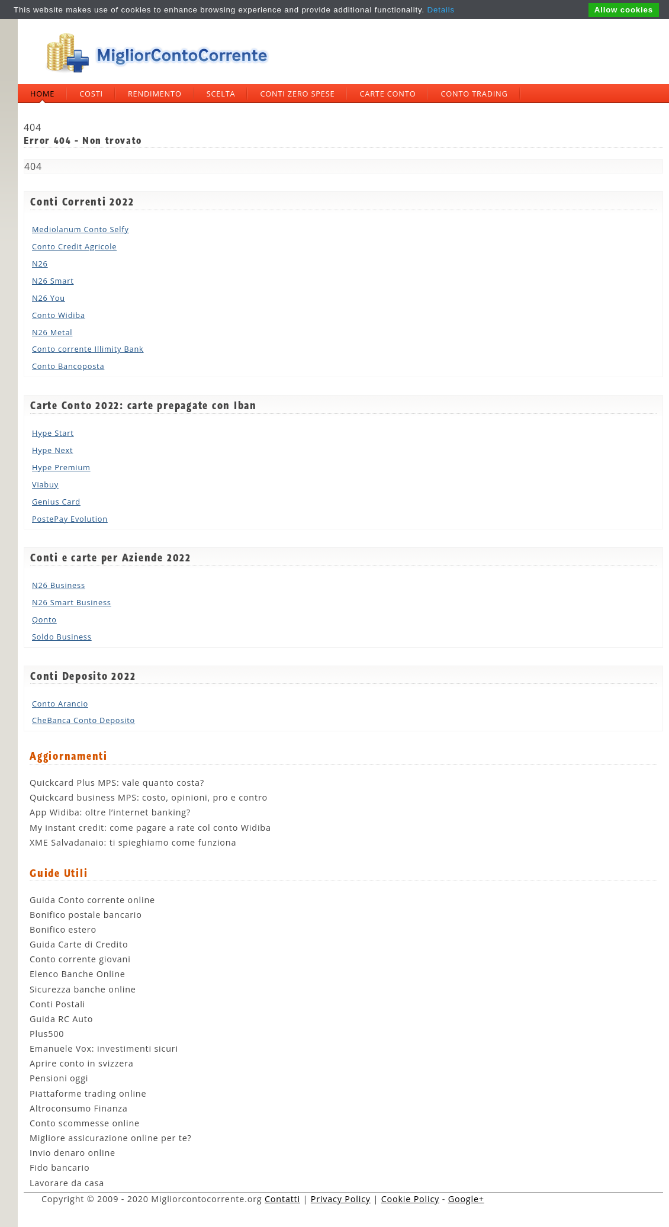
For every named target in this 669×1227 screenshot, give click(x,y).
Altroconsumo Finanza (79, 1108)
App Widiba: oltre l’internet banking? (110, 812)
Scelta (221, 93)
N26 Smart (53, 280)
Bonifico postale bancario (86, 914)
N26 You (48, 298)
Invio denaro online (72, 1152)
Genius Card (56, 501)
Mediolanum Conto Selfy (80, 229)
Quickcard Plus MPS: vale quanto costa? (117, 782)
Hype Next (52, 450)
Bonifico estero (63, 929)
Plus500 (47, 1033)
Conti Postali (57, 1004)
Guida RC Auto (61, 1018)
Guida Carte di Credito (79, 944)
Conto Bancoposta (68, 366)
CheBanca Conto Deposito (83, 720)
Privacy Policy (341, 1198)
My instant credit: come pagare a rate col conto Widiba (150, 827)
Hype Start (53, 433)
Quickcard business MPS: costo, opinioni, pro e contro (149, 797)
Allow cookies (623, 9)
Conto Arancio (60, 703)
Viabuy (45, 484)
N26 (40, 263)
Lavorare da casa (67, 1183)
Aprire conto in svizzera (82, 1063)
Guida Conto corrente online (92, 899)
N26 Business (58, 585)
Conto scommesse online (85, 1123)
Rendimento (155, 93)
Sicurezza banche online (83, 989)
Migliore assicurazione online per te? (111, 1138)
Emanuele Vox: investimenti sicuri (104, 1048)
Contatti (282, 1198)
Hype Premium (61, 467)
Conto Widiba (58, 315)
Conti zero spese (297, 93)
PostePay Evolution (70, 518)
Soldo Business (62, 636)
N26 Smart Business (71, 602)
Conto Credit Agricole (74, 246)
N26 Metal (52, 332)
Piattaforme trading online (88, 1093)
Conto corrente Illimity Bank (88, 348)
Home (42, 93)
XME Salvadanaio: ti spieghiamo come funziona (133, 842)
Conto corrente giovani (80, 959)
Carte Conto (387, 93)
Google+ (466, 1198)
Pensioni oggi (59, 1078)
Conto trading (473, 93)
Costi (91, 93)
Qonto (44, 619)
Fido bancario (59, 1167)
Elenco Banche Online (78, 973)
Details (441, 9)
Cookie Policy (410, 1198)
